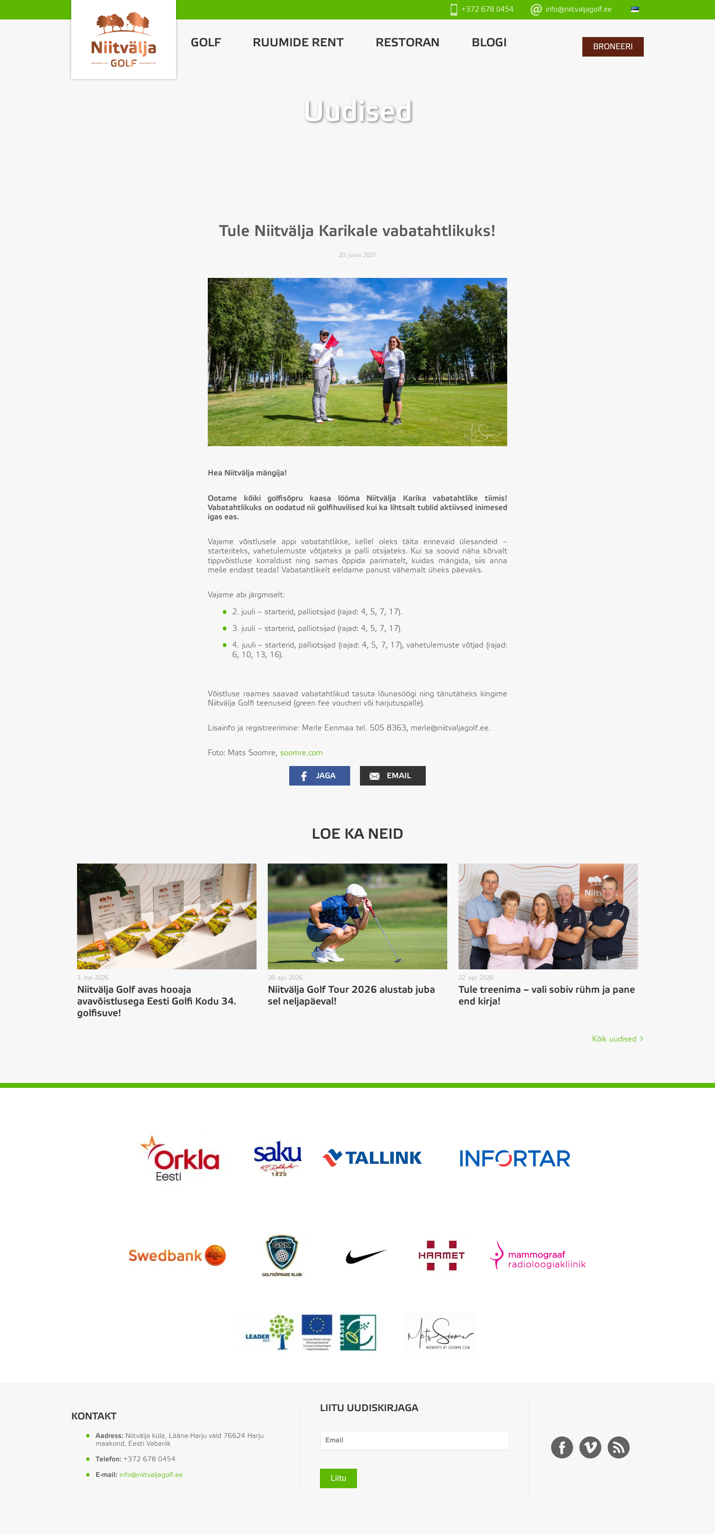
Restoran (408, 43)
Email (390, 776)
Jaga (317, 776)
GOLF (206, 43)
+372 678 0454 (482, 9)
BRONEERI (613, 46)
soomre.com (301, 752)
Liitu (338, 1478)
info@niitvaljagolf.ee (571, 9)
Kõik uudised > (618, 1039)
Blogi (489, 43)
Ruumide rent (298, 43)
